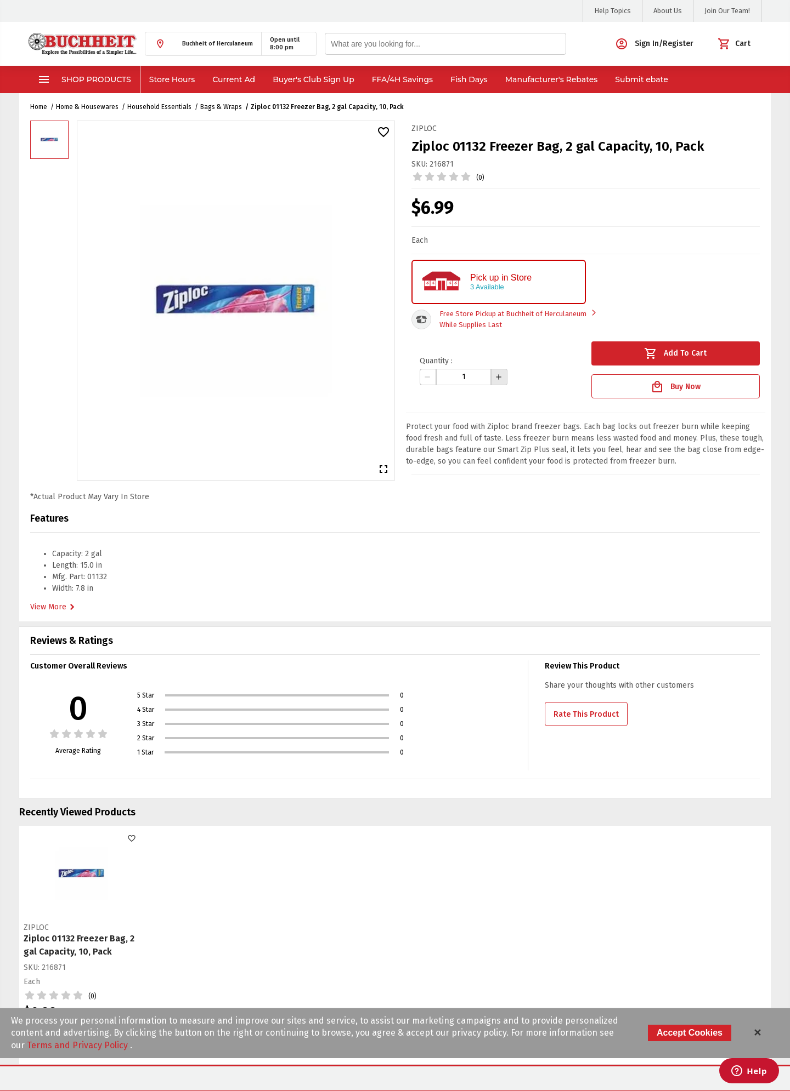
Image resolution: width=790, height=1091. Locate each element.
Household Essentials (159, 107)
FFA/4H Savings (402, 79)
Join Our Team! (727, 11)
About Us (667, 11)
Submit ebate (641, 79)
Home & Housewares (87, 107)
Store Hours (172, 79)
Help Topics (612, 11)
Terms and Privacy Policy (78, 1045)
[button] (203, 44)
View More (53, 607)
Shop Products (84, 79)
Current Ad (233, 79)
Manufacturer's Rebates (551, 79)
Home (38, 107)
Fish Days (469, 79)
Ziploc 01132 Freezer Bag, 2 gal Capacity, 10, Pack (327, 107)
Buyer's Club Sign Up (313, 79)
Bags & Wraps (221, 107)
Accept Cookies (690, 1032)
